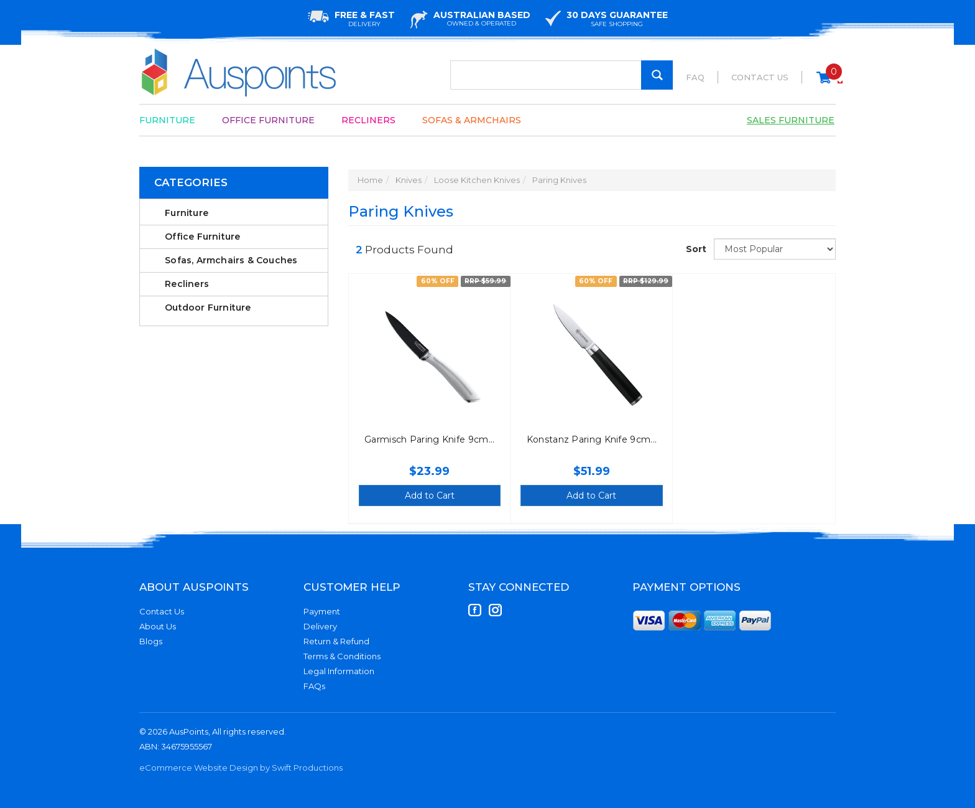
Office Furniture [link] (202, 236)
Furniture (167, 120)
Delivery (320, 626)
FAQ (695, 77)
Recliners (368, 120)
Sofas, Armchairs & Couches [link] (231, 260)
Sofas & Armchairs (471, 120)
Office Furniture (268, 120)
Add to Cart (430, 495)
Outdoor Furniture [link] (208, 307)
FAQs (314, 686)
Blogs (150, 641)
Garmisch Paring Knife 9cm (426, 439)
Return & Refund (336, 641)
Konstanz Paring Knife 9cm (589, 439)
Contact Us (759, 77)
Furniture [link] (186, 212)
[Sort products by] (775, 249)
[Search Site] (657, 75)
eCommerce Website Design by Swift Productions (241, 768)
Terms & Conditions (342, 656)
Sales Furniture (790, 120)
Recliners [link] (187, 283)
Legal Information (338, 671)
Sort (695, 249)
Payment (321, 611)
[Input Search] (561, 75)
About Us (157, 626)
